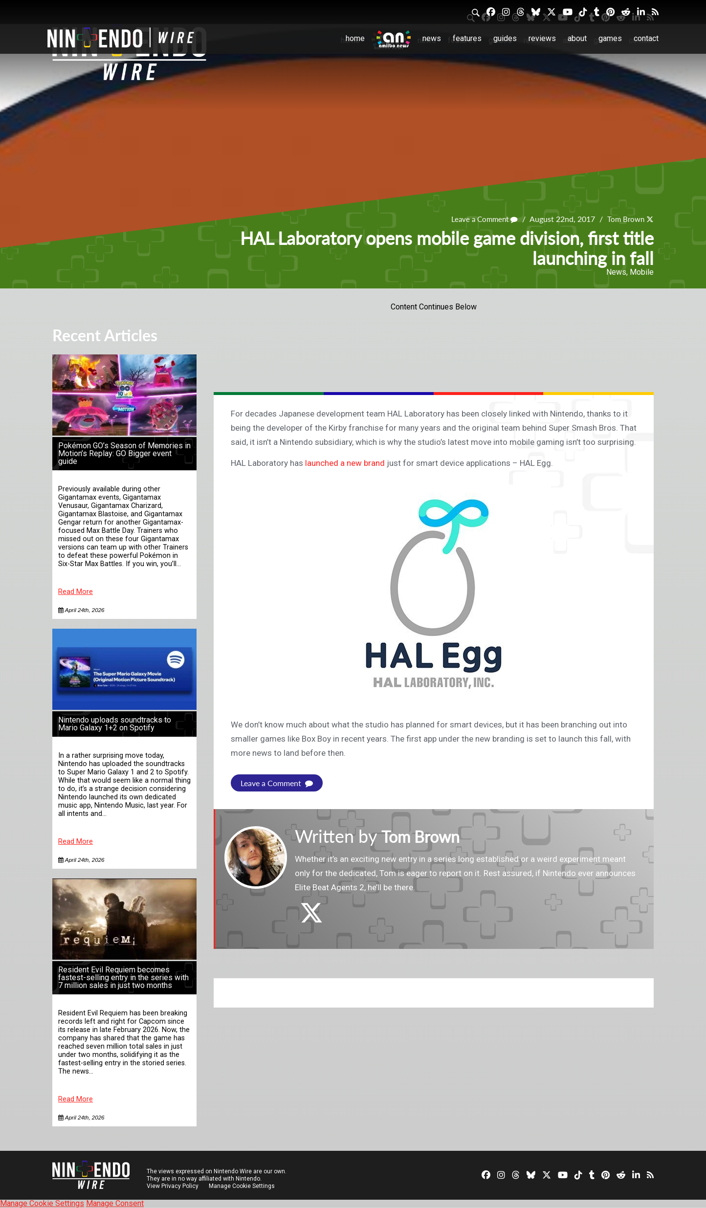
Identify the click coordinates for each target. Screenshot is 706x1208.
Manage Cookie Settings (243, 1186)
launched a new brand (345, 463)
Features (467, 38)
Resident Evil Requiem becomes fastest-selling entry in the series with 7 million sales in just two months (123, 977)
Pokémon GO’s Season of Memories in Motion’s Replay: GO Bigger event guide (124, 453)
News (431, 38)
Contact (646, 38)
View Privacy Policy (173, 1186)
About (577, 38)
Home (355, 38)
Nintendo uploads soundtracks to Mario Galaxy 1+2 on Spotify (114, 723)
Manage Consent (115, 1203)
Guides (505, 38)
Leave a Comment (480, 218)
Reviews (542, 38)
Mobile (642, 272)
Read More (75, 592)
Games (610, 38)
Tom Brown (624, 218)
